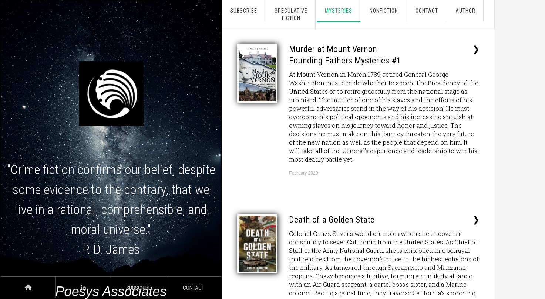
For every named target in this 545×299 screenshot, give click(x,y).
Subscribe (243, 11)
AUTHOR (465, 11)
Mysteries (338, 11)
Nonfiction (384, 11)
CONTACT (427, 11)
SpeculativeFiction (291, 14)
